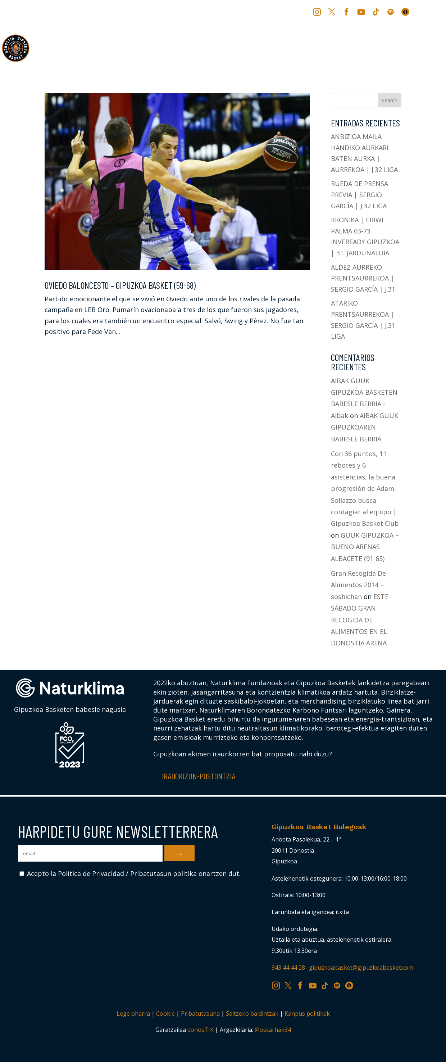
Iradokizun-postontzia (198, 776)
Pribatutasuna (200, 1013)
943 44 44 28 (288, 967)
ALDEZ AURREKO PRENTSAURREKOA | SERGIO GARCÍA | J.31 (363, 278)
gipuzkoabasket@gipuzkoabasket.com (361, 967)
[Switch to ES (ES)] (432, 14)
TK (376, 11)
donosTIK (200, 1030)
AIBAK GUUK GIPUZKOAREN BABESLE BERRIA (364, 427)
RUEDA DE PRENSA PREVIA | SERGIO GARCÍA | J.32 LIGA (359, 194)
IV (407, 11)
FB (347, 11)
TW (332, 11)
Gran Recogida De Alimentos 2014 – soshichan (358, 585)
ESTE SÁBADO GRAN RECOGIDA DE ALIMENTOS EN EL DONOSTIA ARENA (359, 620)
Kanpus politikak (307, 1013)
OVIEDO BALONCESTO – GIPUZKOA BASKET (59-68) (120, 285)
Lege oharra (133, 1013)
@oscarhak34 (273, 1030)
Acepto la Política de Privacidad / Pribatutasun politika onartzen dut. (130, 873)
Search (389, 100)
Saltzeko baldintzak (252, 1013)
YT (362, 11)
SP (391, 11)
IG (318, 11)
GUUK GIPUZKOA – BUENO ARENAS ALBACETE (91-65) (365, 547)
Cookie (165, 1013)
